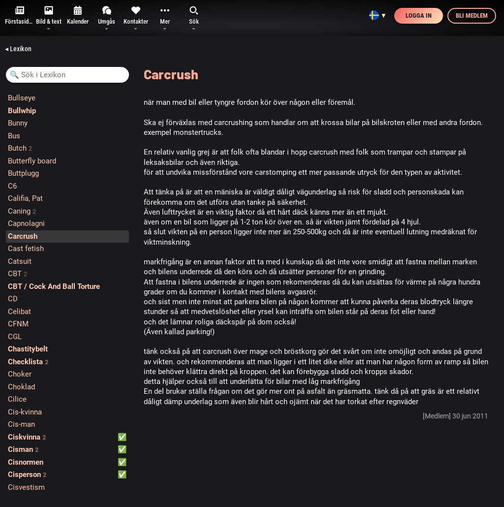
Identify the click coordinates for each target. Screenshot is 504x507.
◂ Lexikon (18, 49)
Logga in (419, 15)
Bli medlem (472, 15)
